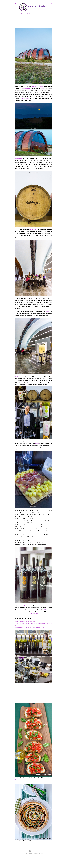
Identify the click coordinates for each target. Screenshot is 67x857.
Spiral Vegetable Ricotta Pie (24, 840)
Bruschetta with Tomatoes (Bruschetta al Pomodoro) (33, 777)
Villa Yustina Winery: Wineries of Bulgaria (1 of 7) (27, 621)
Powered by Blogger (33, 851)
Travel (28, 13)
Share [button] (15, 691)
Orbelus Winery (26, 88)
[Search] (51, 3)
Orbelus (42, 88)
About (20, 13)
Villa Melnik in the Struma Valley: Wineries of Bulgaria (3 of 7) (30, 627)
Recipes (24, 13)
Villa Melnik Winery (37, 86)
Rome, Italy (19, 693)
